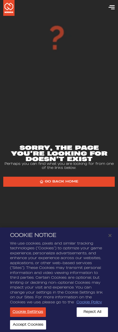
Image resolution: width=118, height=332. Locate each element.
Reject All (92, 313)
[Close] (109, 237)
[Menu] (109, 7)
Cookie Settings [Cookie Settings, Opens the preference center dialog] (28, 313)
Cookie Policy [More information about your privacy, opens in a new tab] (89, 304)
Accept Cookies (28, 326)
